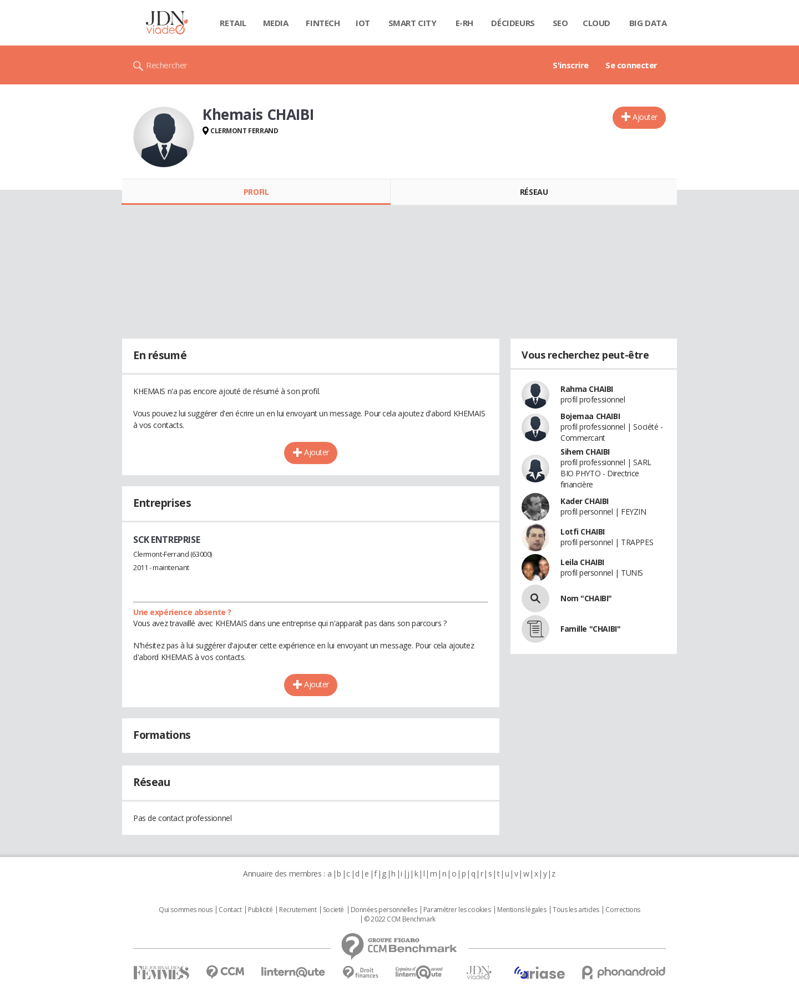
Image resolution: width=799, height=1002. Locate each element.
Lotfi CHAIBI (582, 531)
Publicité (260, 910)
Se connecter (631, 65)
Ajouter (645, 117)
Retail (233, 22)
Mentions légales (521, 910)
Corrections (622, 910)
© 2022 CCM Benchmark (400, 919)
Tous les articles (576, 910)
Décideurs (512, 22)
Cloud (596, 22)
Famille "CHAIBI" (590, 628)
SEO (560, 22)
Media (276, 22)
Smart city (412, 22)
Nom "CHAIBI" (586, 598)
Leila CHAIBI (582, 562)
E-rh (464, 22)
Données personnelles (384, 910)
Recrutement (297, 910)
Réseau (534, 192)
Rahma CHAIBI (586, 389)
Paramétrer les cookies (457, 910)
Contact (230, 910)
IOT (363, 22)
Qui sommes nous (186, 910)
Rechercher (167, 65)
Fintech (323, 22)
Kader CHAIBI (584, 501)
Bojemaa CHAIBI (590, 416)
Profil (256, 192)
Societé (333, 910)
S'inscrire (571, 65)
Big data (648, 22)
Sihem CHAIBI (585, 451)
